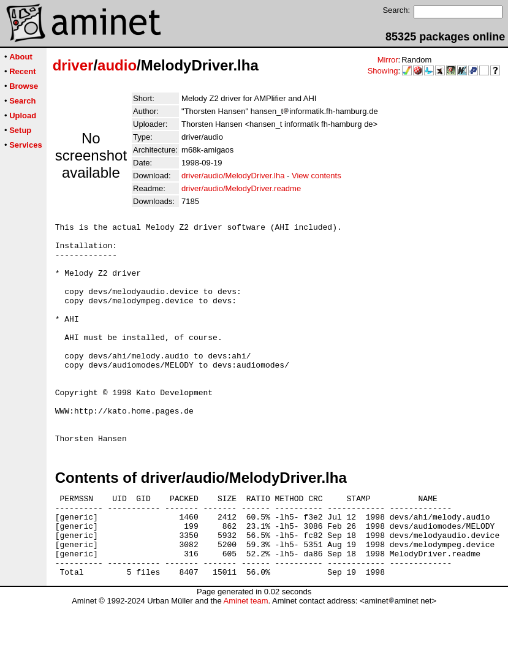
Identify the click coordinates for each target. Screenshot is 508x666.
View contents (316, 175)
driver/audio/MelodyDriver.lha (232, 175)
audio (117, 65)
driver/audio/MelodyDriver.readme (241, 188)
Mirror (387, 59)
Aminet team (245, 661)
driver (73, 65)
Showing (383, 70)
